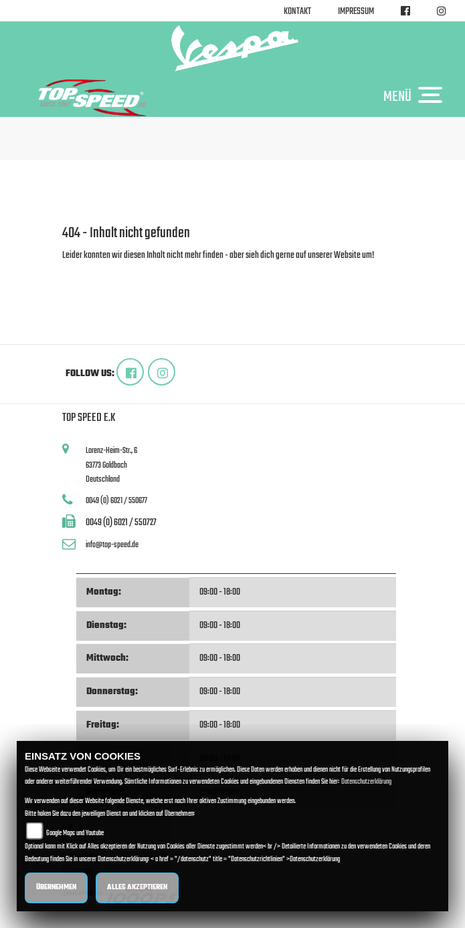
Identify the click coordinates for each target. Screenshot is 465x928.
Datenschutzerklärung (366, 782)
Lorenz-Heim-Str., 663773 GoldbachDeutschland (111, 465)
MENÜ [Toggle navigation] (416, 96)
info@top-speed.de (112, 545)
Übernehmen (56, 887)
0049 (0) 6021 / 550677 (116, 501)
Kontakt (297, 11)
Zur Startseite (84, 271)
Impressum (356, 11)
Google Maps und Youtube (75, 833)
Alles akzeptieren (137, 887)
